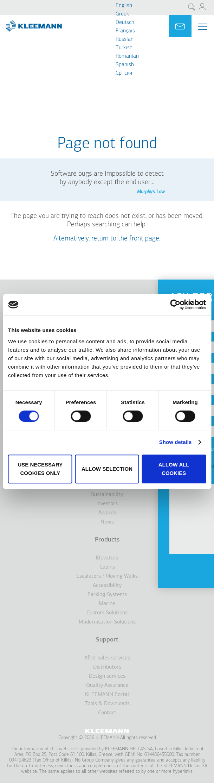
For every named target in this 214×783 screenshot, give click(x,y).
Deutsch (125, 22)
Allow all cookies (173, 469)
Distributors (107, 667)
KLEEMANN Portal (107, 694)
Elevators (107, 558)
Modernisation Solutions (107, 622)
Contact (107, 713)
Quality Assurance (107, 685)
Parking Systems (107, 594)
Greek (122, 14)
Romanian (127, 56)
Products (107, 540)
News (107, 522)
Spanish (125, 65)
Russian (125, 39)
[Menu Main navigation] (202, 26)
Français (125, 31)
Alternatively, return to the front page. (107, 238)
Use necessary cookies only (40, 469)
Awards (107, 513)
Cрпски (124, 73)
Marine (107, 604)
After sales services (107, 658)
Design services (107, 676)
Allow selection (107, 469)
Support (107, 640)
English (124, 5)
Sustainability (107, 494)
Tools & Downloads (107, 704)
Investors (107, 504)
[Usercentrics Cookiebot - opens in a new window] (175, 304)
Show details (175, 442)
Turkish (124, 48)
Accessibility (107, 585)
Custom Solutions (107, 613)
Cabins (107, 567)
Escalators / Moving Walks (107, 576)
